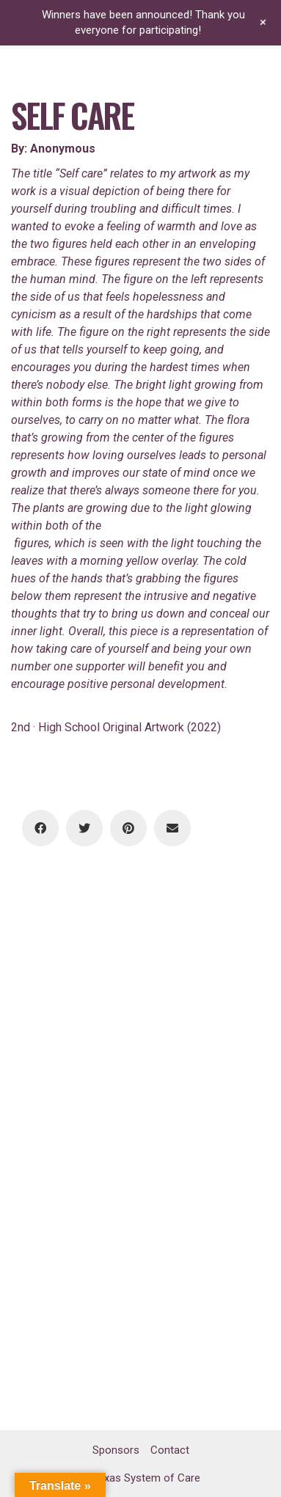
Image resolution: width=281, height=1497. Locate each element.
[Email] (172, 828)
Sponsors (115, 1450)
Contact (169, 1450)
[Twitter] (84, 828)
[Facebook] (40, 828)
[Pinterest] (128, 828)
